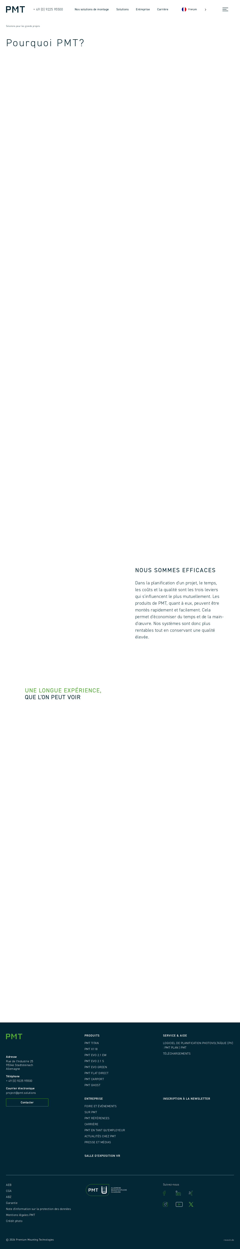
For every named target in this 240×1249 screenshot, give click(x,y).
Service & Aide (175, 1035)
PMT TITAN (92, 1043)
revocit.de (229, 1240)
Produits (92, 1035)
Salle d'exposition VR (102, 1156)
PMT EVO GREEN (96, 1067)
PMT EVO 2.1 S (94, 1061)
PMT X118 (91, 1049)
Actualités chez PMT (100, 1136)
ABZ (8, 1197)
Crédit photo (14, 1221)
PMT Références (97, 1118)
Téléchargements (177, 1054)
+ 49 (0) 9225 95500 (19, 1081)
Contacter (27, 1102)
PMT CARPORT (94, 1079)
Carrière (162, 9)
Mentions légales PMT (20, 1215)
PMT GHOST (93, 1085)
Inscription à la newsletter (186, 1099)
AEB (9, 1185)
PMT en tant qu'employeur (105, 1130)
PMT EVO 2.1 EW (96, 1055)
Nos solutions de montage (92, 9)
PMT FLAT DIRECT (97, 1073)
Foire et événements (101, 1106)
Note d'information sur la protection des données (38, 1209)
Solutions (122, 9)
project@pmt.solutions (21, 1093)
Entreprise (143, 9)
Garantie (12, 1203)
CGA (9, 1191)
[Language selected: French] (194, 9)
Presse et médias (98, 1142)
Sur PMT (91, 1112)
